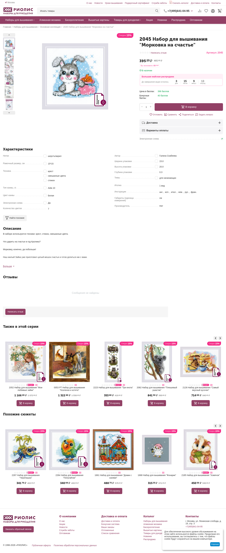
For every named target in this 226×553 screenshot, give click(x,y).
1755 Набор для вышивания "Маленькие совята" (26, 476)
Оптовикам (64, 533)
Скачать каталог (181, 3)
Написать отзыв (158, 53)
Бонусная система (110, 524)
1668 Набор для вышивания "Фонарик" (200, 475)
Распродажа (149, 539)
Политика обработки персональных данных (75, 545)
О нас (89, 3)
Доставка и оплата (200, 3)
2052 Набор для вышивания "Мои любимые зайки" (69, 388)
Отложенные (107, 530)
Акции (62, 524)
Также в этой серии (20, 326)
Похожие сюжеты (19, 414)
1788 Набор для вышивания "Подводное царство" (26, 388)
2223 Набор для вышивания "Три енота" (157, 387)
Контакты (216, 3)
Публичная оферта (41, 545)
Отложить (156, 114)
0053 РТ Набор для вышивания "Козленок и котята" (113, 388)
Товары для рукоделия (154, 533)
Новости (98, 3)
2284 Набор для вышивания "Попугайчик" (113, 476)
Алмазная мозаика (152, 524)
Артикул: (211, 52)
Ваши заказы (107, 527)
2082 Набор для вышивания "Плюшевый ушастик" (201, 388)
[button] (186, 114)
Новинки (147, 536)
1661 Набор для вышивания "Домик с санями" (156, 476)
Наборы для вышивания (155, 521)
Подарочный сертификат (137, 3)
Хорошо (215, 544)
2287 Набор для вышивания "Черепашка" (69, 476)
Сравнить (170, 114)
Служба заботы (159, 3)
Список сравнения (110, 533)
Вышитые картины (152, 530)
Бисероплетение (151, 527)
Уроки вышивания (113, 3)
